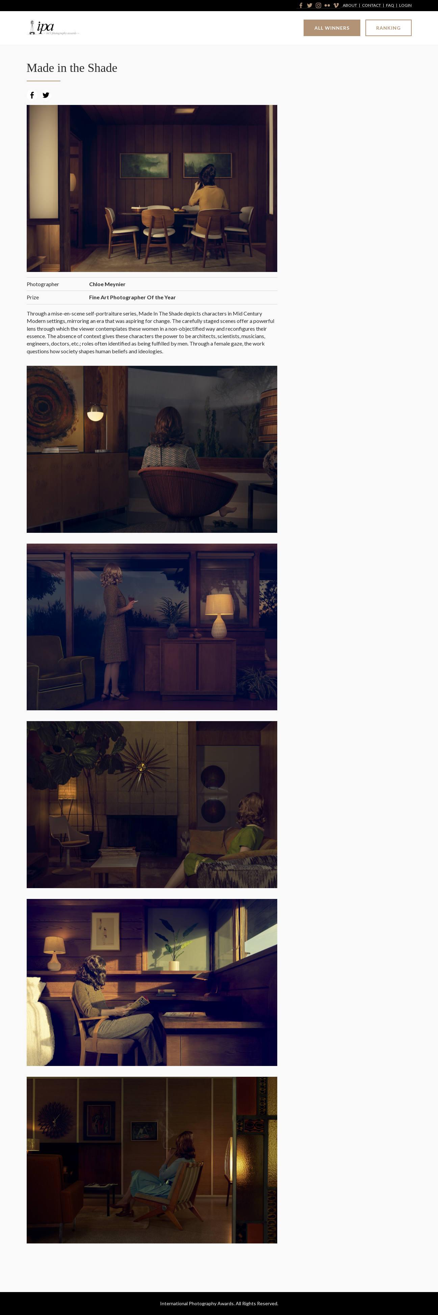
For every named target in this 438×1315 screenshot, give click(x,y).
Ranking (388, 28)
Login (405, 5)
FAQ (390, 5)
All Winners (332, 28)
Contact (371, 5)
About (350, 5)
